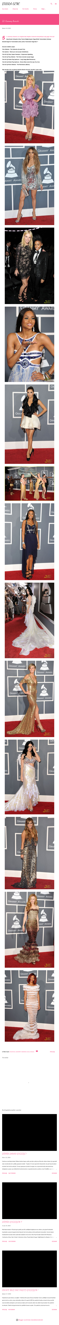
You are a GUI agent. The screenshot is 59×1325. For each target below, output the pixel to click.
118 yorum (11, 1241)
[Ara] (51, 3)
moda (32, 1051)
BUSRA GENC (11, 4)
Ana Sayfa (5, 9)
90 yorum (11, 1309)
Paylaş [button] (52, 1051)
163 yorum (11, 1173)
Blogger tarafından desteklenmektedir (29, 1320)
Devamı (54, 1173)
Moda (35, 9)
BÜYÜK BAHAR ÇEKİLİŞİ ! (14, 1153)
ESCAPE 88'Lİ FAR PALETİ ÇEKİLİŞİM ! (20, 1290)
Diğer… (43, 9)
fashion (12, 1051)
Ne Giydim (25, 9)
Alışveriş (15, 9)
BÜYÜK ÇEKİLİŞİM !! (12, 1222)
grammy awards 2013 (22, 1051)
